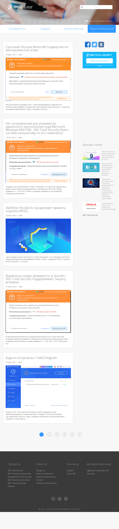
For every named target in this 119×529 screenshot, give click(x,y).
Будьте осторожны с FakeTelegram (31, 357)
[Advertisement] (99, 106)
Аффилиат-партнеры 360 (98, 470)
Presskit (39, 480)
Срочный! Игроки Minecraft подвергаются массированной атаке (37, 48)
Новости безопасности (102, 28)
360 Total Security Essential (19, 473)
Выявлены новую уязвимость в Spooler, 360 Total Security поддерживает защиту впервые (36, 279)
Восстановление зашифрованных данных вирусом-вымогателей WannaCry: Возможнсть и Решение (107, 169)
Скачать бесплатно (99, 61)
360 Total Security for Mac (19, 480)
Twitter (94, 44)
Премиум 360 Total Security (20, 477)
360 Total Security (90, 215)
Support (70, 470)
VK (101, 44)
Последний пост (17, 28)
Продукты (45, 28)
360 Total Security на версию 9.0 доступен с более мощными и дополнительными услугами (109, 155)
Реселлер (91, 473)
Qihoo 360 (71, 473)
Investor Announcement (46, 483)
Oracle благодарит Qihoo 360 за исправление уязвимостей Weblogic (109, 206)
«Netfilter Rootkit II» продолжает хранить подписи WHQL (36, 209)
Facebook (88, 44)
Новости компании (73, 28)
